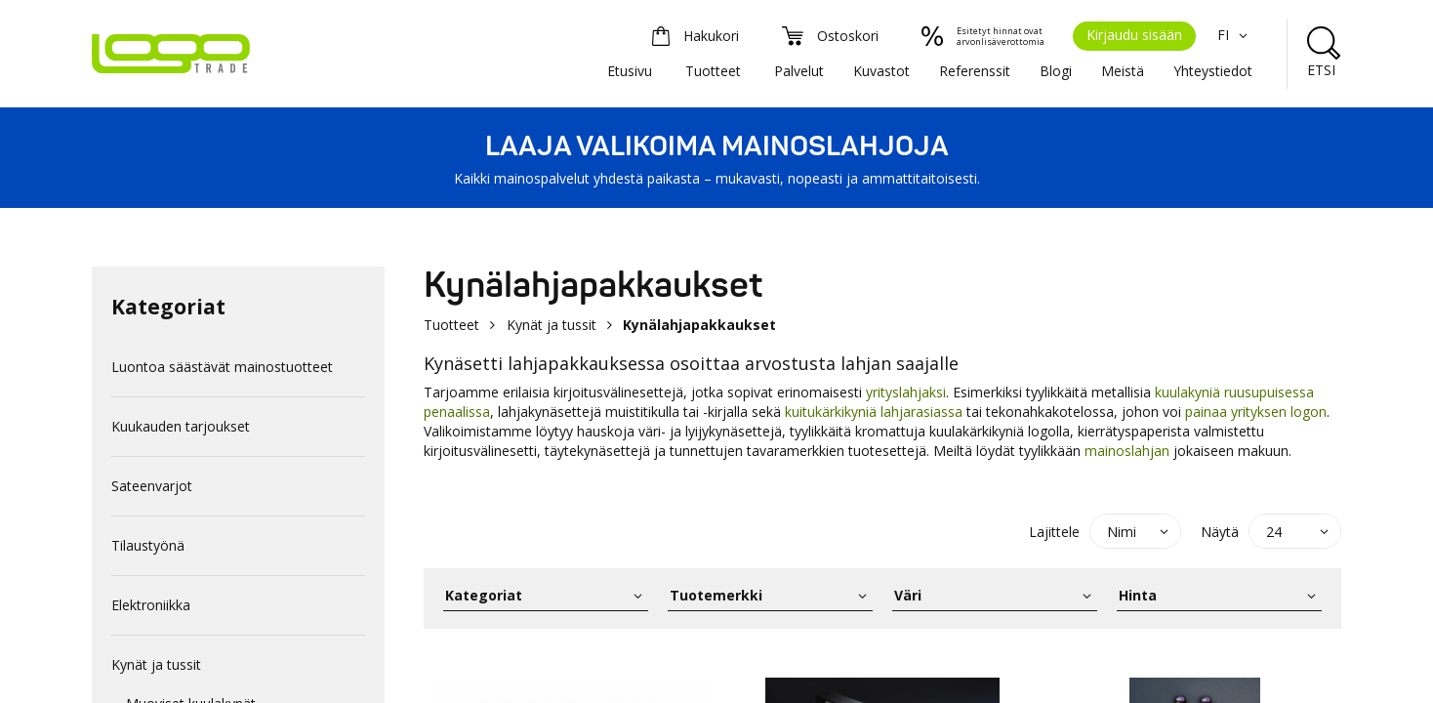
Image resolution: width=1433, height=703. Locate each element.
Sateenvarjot (151, 485)
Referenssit (974, 71)
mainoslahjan (1127, 450)
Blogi (1056, 71)
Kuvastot (881, 71)
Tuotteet (713, 71)
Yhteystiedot (1212, 71)
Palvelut (799, 71)
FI (1234, 34)
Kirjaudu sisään (1134, 34)
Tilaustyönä (147, 545)
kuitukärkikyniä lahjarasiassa (873, 411)
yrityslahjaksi (906, 392)
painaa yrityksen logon (1256, 411)
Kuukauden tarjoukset (180, 426)
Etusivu (629, 71)
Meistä (1122, 71)
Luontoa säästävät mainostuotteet (222, 366)
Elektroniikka (150, 605)
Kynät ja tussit (156, 664)
